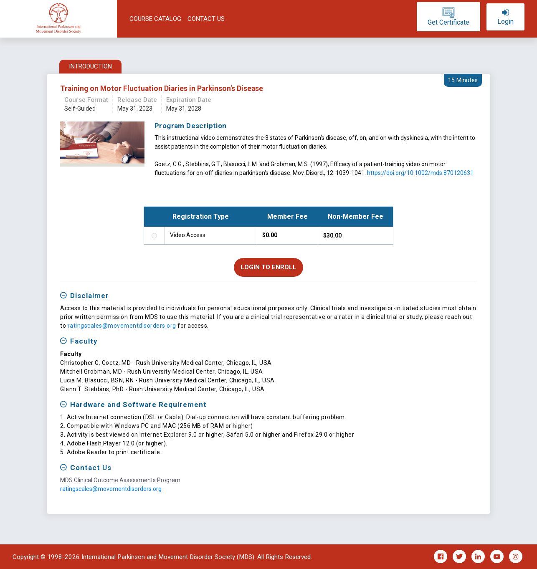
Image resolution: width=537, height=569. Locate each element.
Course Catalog (155, 19)
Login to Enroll (268, 267)
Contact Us (206, 19)
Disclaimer (89, 295)
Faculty (84, 341)
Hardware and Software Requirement (138, 404)
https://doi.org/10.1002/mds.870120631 (420, 172)
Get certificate (448, 22)
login (505, 21)
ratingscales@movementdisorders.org (122, 325)
